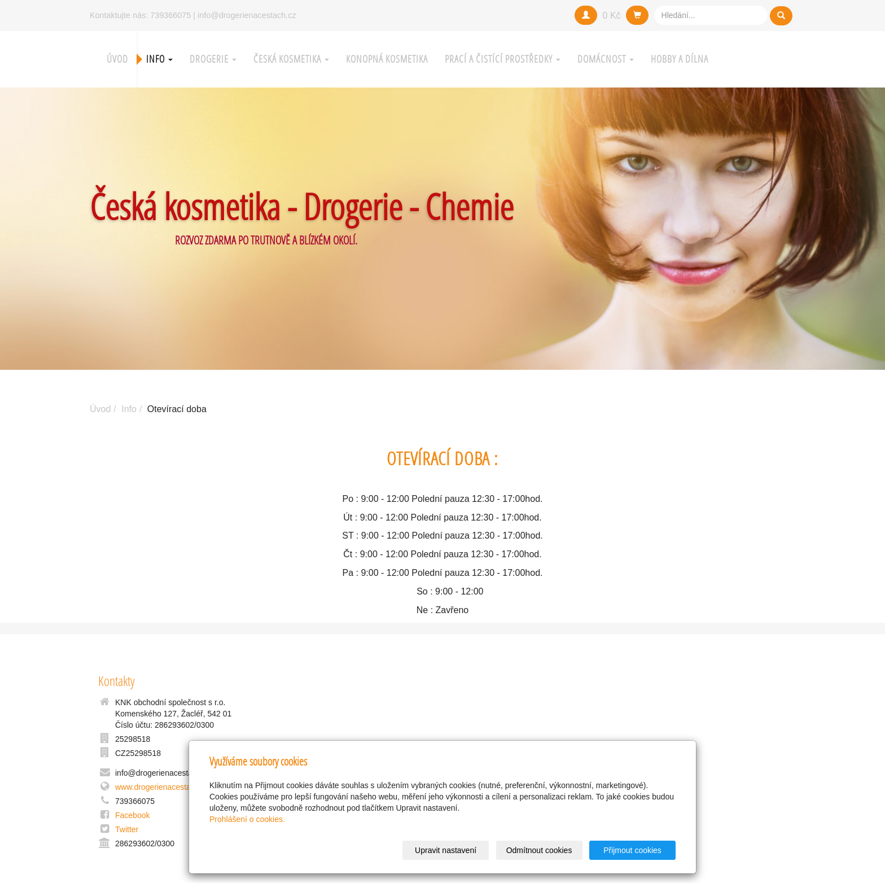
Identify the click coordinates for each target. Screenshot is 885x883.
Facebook (132, 815)
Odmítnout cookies (539, 850)
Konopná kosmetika (387, 59)
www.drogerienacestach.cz (162, 787)
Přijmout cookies (632, 850)
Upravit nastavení (445, 850)
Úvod (117, 59)
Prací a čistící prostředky (502, 59)
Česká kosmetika (291, 59)
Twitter (126, 829)
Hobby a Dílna (679, 59)
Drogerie (213, 59)
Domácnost (605, 59)
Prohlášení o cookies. (247, 819)
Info (159, 59)
